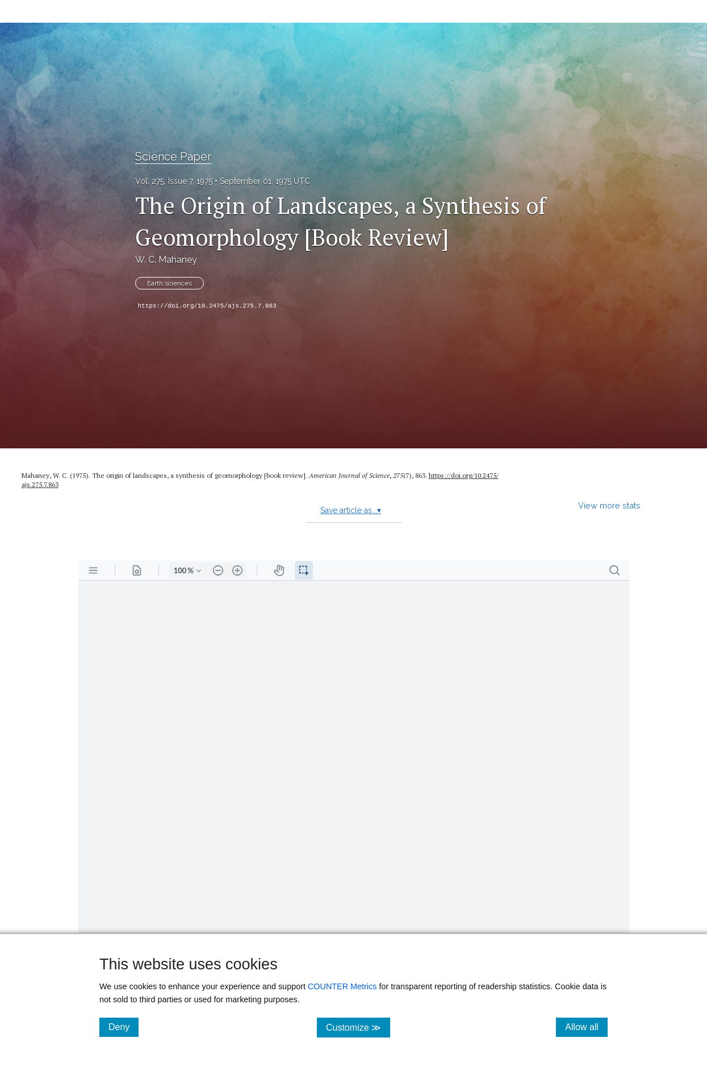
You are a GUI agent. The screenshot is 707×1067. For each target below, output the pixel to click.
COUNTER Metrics (342, 986)
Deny (123, 1027)
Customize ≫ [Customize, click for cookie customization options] (358, 1027)
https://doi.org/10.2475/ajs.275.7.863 (207, 306)
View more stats (609, 505)
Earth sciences (169, 283)
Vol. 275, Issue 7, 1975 (173, 181)
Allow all (586, 1027)
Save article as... (350, 510)
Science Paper (173, 156)
